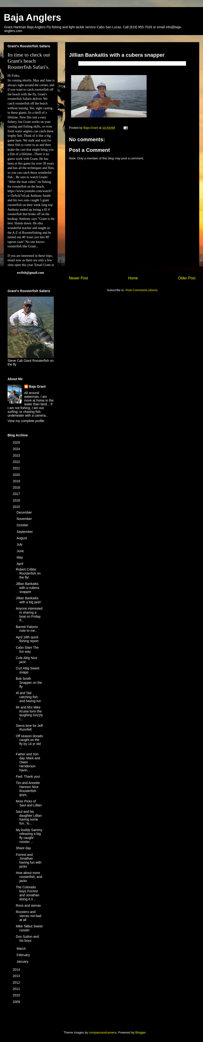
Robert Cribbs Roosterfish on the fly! (28, 573)
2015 (17, 507)
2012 (17, 982)
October (23, 525)
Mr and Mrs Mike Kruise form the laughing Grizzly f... (29, 713)
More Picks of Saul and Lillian (29, 803)
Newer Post (78, 278)
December (25, 512)
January (23, 961)
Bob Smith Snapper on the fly (29, 682)
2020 (17, 475)
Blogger (140, 1032)
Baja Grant (37, 386)
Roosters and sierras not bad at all (28, 916)
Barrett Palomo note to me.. (27, 629)
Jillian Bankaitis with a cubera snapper (27, 588)
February (24, 955)
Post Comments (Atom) (141, 290)
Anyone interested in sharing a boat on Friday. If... (29, 614)
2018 (17, 487)
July (20, 544)
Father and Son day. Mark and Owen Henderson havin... (28, 762)
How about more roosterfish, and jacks (29, 877)
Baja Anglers (32, 17)
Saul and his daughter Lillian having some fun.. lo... (29, 817)
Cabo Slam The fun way (27, 649)
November (25, 519)
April (20, 564)
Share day (23, 848)
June (21, 551)
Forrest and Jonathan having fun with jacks (28, 860)
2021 (17, 468)
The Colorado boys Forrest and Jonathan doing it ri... (27, 893)
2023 (17, 455)
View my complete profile (26, 421)
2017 (17, 494)
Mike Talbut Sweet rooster (29, 928)
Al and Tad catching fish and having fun (28, 697)
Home (133, 278)
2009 (17, 1002)
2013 (17, 976)
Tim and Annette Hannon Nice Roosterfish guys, (28, 789)
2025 (17, 442)
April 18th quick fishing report (27, 639)
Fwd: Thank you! (28, 776)
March (22, 948)
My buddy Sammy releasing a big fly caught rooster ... (29, 836)
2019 (17, 481)
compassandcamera (102, 1032)
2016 (17, 500)
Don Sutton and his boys (27, 938)
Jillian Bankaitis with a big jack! (28, 600)
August (22, 538)
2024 (17, 449)
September (25, 532)
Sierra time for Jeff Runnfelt (29, 728)
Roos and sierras (28, 905)
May (20, 557)
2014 (17, 969)
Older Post (186, 278)
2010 (17, 995)
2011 (17, 989)
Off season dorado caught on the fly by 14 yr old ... (29, 742)
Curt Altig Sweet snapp (27, 670)
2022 (17, 462)
